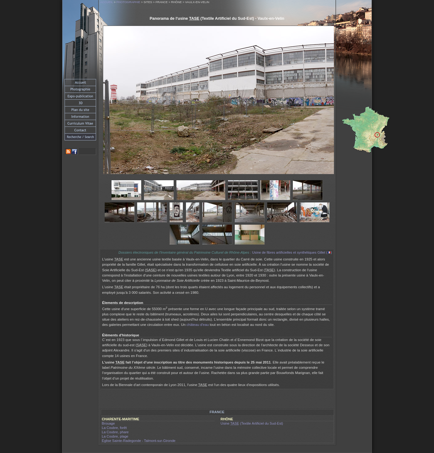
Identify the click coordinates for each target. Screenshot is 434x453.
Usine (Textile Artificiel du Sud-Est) (252, 423)
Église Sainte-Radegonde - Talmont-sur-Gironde (139, 441)
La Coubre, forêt (114, 428)
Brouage (108, 423)
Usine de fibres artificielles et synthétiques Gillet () (292, 252)
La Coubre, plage (115, 436)
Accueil (106, 2)
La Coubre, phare (115, 432)
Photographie (128, 2)
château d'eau (198, 324)
